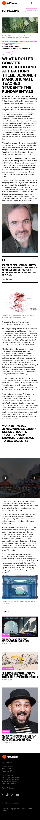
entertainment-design (26, 41)
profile (5, 41)
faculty (12, 41)
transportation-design (12, 43)
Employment (14, 809)
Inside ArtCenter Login (11, 803)
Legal (23, 809)
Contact (5, 809)
